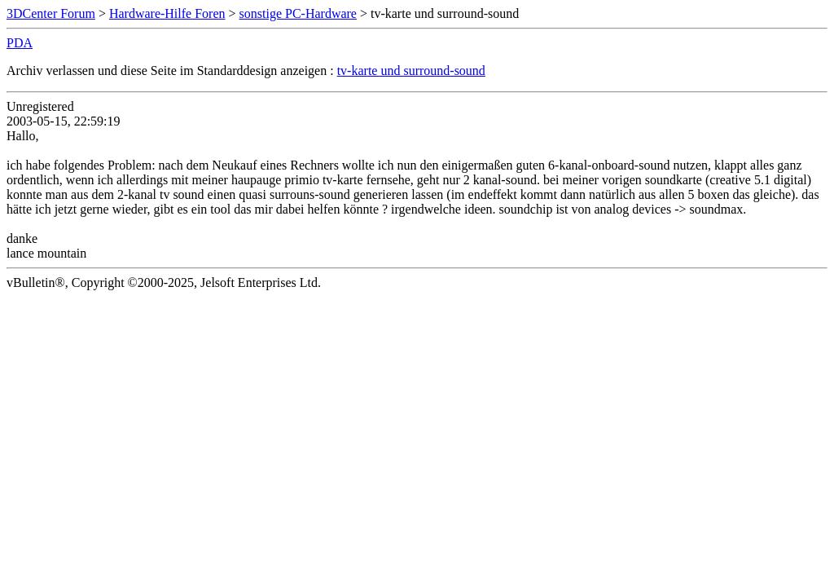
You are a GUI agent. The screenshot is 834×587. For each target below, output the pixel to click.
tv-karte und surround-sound (411, 70)
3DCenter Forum (51, 13)
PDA (20, 43)
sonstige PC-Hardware (298, 13)
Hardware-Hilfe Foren (167, 13)
